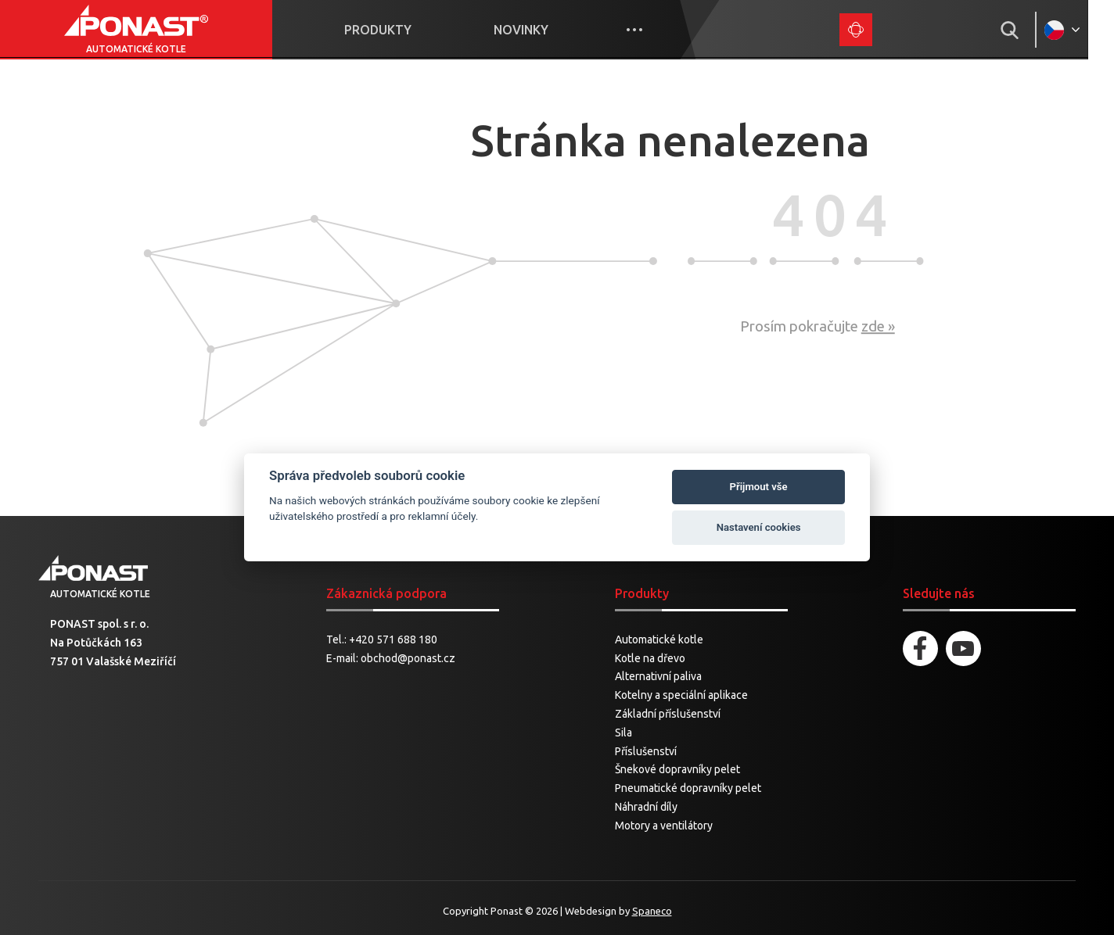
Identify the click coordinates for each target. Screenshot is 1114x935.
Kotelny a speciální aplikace (681, 696)
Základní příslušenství (668, 714)
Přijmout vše (759, 487)
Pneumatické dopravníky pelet (688, 789)
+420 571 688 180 (393, 639)
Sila (623, 732)
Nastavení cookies (759, 527)
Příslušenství (646, 751)
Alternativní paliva (658, 677)
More (651, 29)
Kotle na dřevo (650, 658)
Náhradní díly (646, 807)
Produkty (387, 30)
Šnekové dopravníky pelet (677, 770)
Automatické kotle (659, 639)
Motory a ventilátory (664, 825)
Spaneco (652, 910)
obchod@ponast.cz (408, 658)
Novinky (535, 30)
